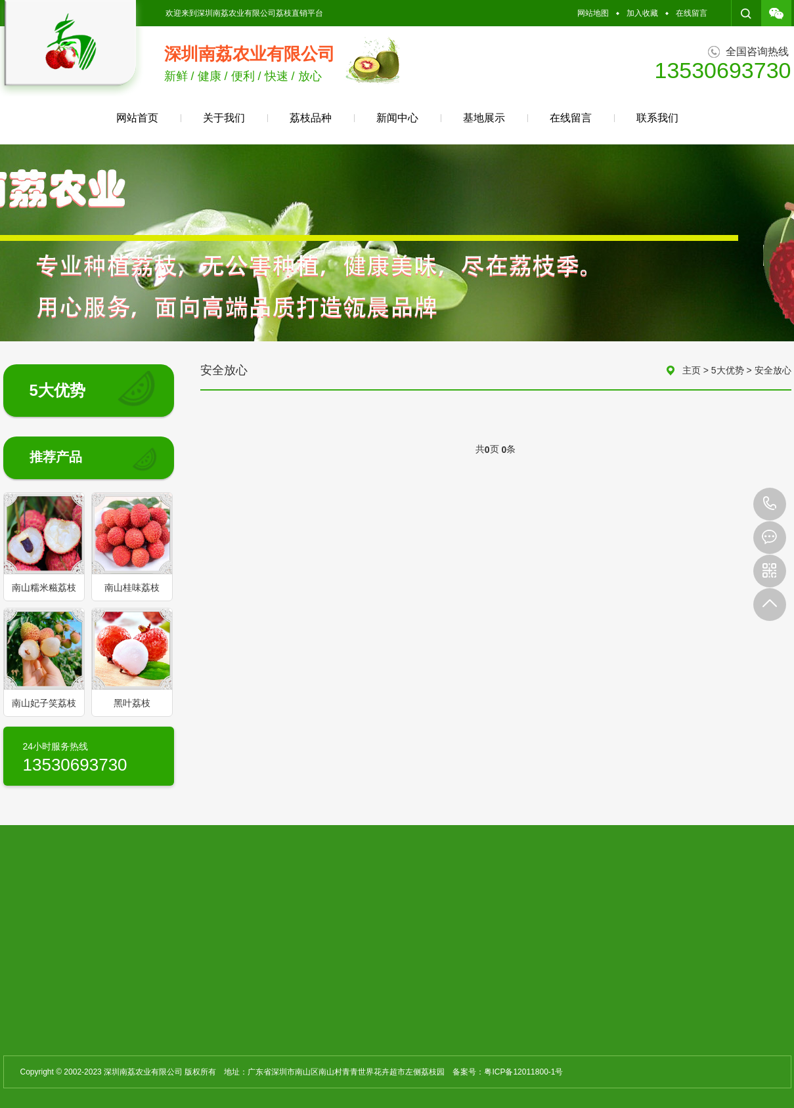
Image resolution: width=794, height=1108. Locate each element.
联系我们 (657, 117)
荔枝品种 (311, 117)
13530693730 (769, 504)
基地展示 (484, 117)
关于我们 (224, 117)
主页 (691, 370)
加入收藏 (642, 13)
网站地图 (593, 13)
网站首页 (137, 117)
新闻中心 (397, 117)
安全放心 (773, 370)
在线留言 (691, 13)
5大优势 (727, 370)
